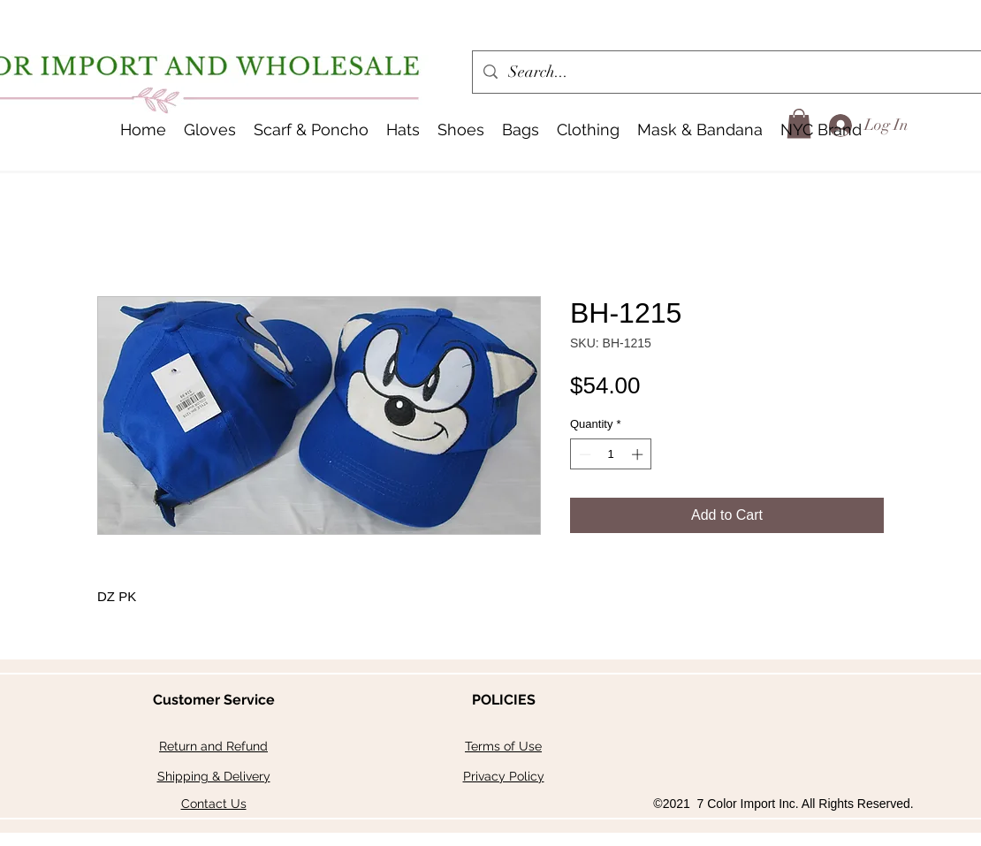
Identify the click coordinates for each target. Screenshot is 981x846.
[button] (403, 130)
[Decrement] (583, 454)
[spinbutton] (611, 454)
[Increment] (639, 454)
